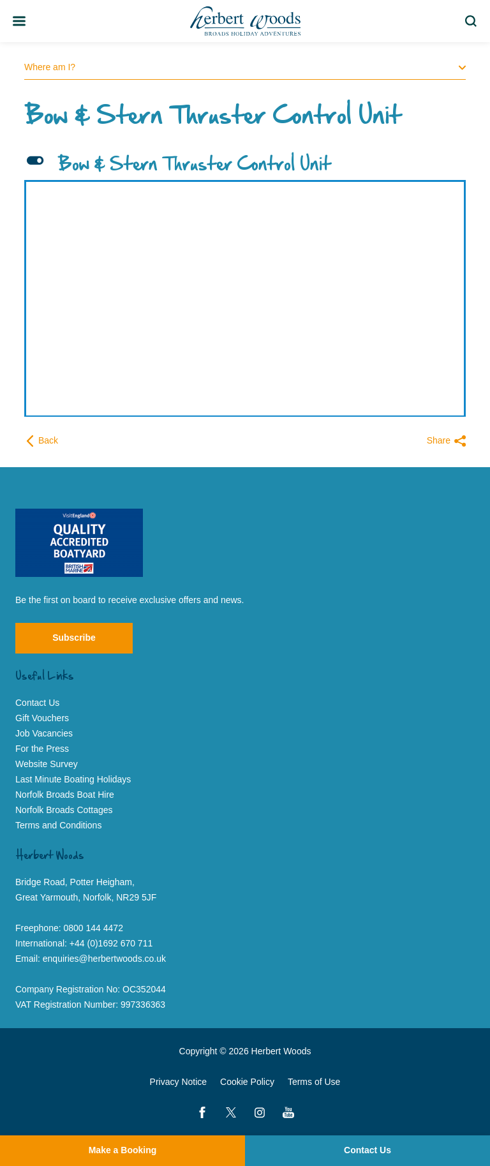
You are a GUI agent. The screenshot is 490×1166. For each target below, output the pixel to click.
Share (446, 441)
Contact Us (367, 1150)
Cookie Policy (247, 1082)
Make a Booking (123, 1150)
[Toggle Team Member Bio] (19, 21)
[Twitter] (231, 1112)
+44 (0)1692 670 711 (111, 943)
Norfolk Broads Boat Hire (64, 794)
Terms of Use (314, 1082)
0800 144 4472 (93, 928)
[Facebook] (202, 1112)
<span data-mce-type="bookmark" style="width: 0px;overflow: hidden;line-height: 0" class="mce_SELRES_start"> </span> (240, 288)
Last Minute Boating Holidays (73, 779)
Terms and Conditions (58, 825)
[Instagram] (259, 1112)
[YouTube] (288, 1112)
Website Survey (46, 764)
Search (473, 21)
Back (41, 441)
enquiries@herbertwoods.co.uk (104, 958)
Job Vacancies (44, 733)
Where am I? (245, 67)
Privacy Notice (178, 1082)
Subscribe (74, 637)
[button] (245, 165)
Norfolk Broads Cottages (64, 810)
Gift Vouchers (42, 718)
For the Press (42, 749)
